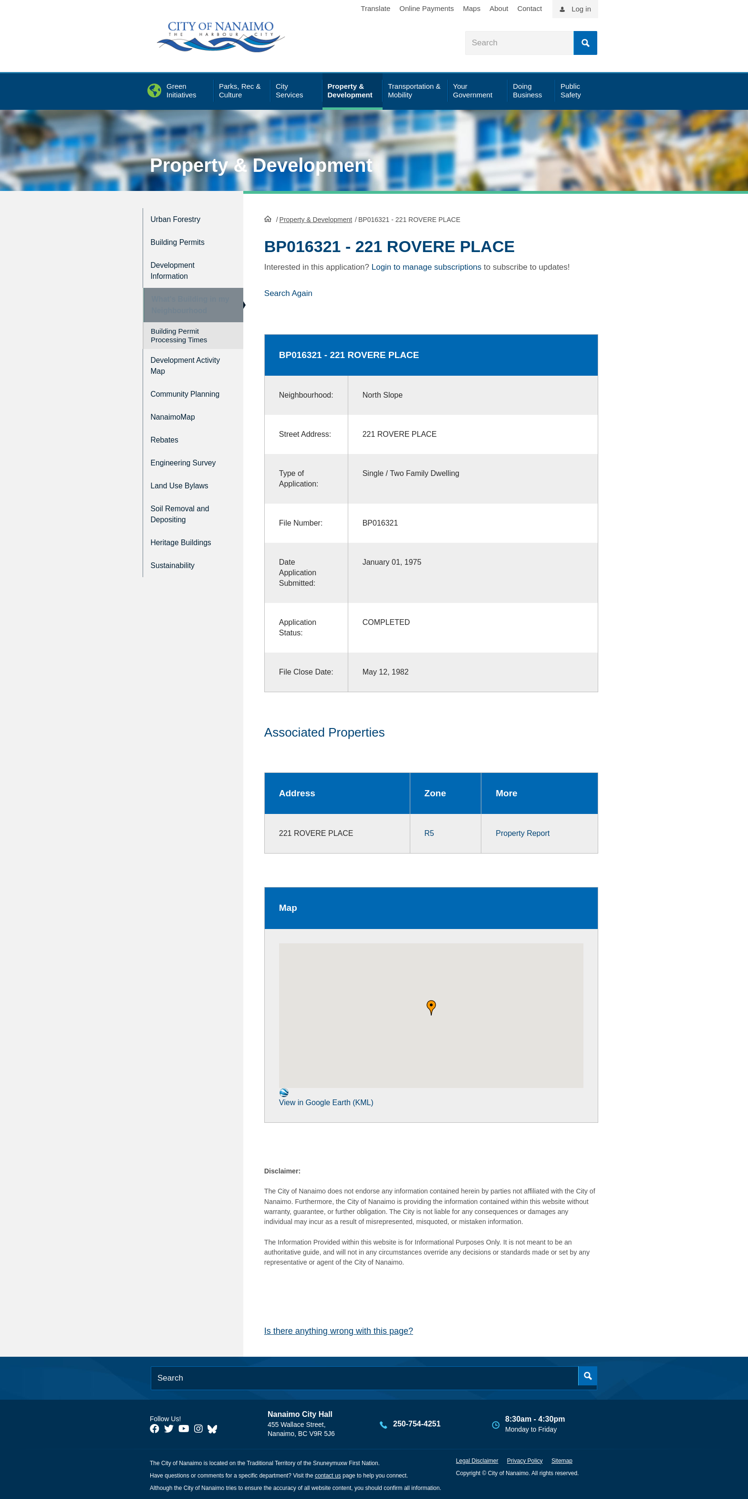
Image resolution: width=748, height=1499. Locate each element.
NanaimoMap (177, 422)
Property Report (523, 832)
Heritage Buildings (186, 535)
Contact (529, 8)
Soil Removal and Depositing (185, 508)
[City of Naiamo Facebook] (154, 1428)
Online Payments (426, 8)
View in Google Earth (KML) (326, 1096)
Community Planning (173, 395)
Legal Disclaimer (477, 1460)
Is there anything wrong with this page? (338, 1330)
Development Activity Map (176, 364)
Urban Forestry (180, 218)
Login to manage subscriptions (427, 266)
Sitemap (561, 1460)
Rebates (167, 442)
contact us (328, 1474)
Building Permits (182, 238)
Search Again (288, 292)
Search (585, 43)
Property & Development (261, 165)
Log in (581, 9)
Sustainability (176, 555)
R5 (429, 832)
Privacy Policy (525, 1460)
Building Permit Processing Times (179, 335)
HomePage (267, 217)
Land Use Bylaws (185, 483)
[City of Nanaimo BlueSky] (215, 1428)
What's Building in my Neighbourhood (185, 301)
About (498, 8)
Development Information (176, 264)
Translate (375, 8)
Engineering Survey (189, 462)
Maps (472, 8)
